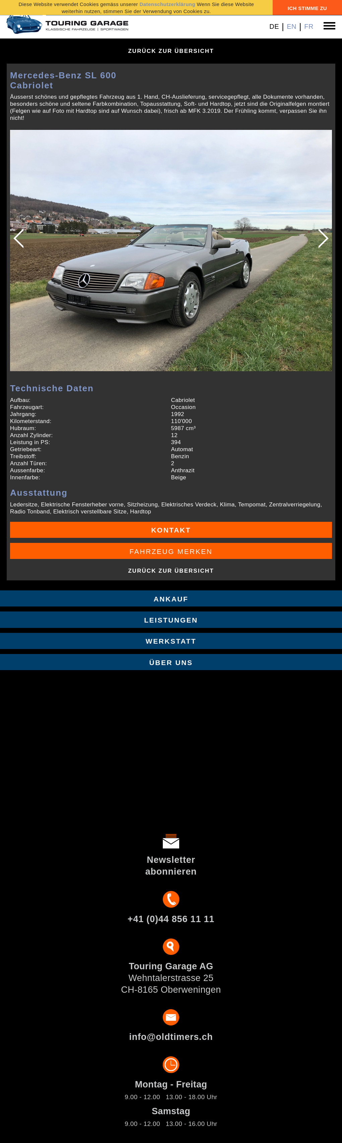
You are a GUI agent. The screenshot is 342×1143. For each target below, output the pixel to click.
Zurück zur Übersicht (171, 51)
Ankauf (171, 599)
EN (291, 26)
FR (309, 26)
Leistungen (171, 620)
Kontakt (171, 530)
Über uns (171, 662)
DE (274, 26)
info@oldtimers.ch (171, 1037)
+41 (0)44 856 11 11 (171, 919)
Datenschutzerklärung (167, 4)
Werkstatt (171, 641)
